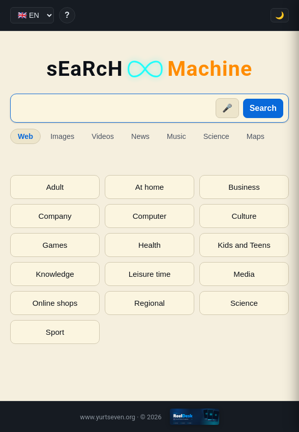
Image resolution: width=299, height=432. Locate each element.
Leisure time (150, 274)
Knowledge (55, 274)
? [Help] (67, 15)
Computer (150, 216)
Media (243, 274)
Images (62, 136)
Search (263, 108)
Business (244, 187)
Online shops (55, 303)
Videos (103, 136)
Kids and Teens (244, 245)
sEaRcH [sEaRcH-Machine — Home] (149, 69)
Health (149, 245)
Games (55, 245)
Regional (149, 303)
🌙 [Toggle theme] (279, 15)
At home (149, 187)
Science (216, 136)
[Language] (32, 15)
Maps (255, 136)
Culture (244, 216)
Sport (55, 332)
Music (176, 136)
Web (25, 136)
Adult (55, 187)
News (140, 136)
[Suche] (114, 108)
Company (55, 216)
